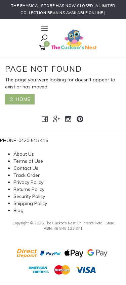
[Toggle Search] (44, 38)
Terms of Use (28, 161)
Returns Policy (28, 189)
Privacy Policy (28, 182)
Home (20, 99)
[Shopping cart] (43, 48)
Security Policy (29, 196)
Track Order (26, 175)
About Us (23, 154)
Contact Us (25, 168)
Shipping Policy (30, 203)
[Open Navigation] (44, 28)
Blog (18, 210)
